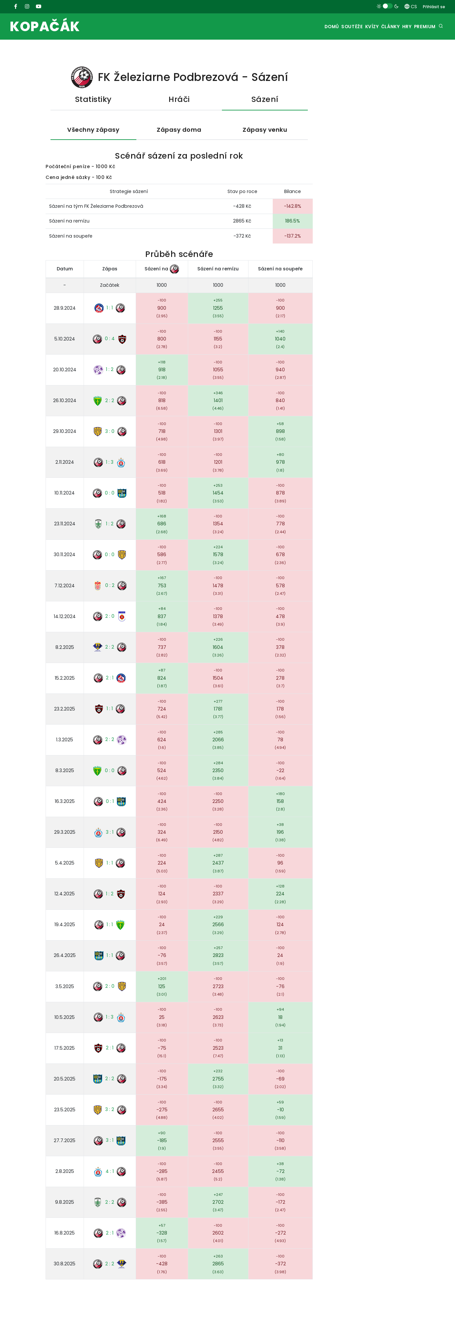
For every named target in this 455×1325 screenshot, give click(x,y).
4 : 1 (109, 1172)
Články (376, 26)
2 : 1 (109, 679)
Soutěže (326, 26)
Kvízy (352, 26)
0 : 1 (109, 802)
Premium (422, 26)
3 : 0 (110, 432)
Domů (301, 26)
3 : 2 (110, 1110)
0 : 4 (109, 340)
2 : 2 (110, 402)
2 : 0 (110, 617)
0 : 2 (110, 586)
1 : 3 (109, 463)
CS (411, 6)
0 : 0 (109, 494)
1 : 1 (109, 309)
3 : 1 (109, 833)
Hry (398, 26)
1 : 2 (109, 370)
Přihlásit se (434, 7)
